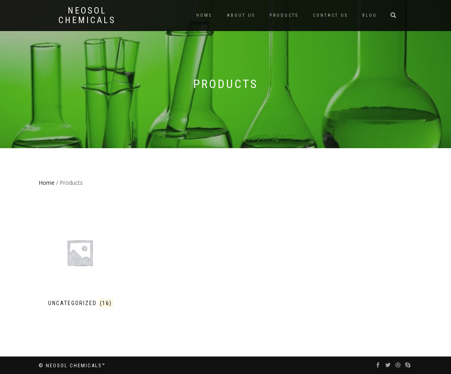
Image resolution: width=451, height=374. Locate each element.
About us (241, 15)
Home (204, 15)
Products (284, 15)
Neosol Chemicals (87, 15)
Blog (369, 15)
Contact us (330, 15)
